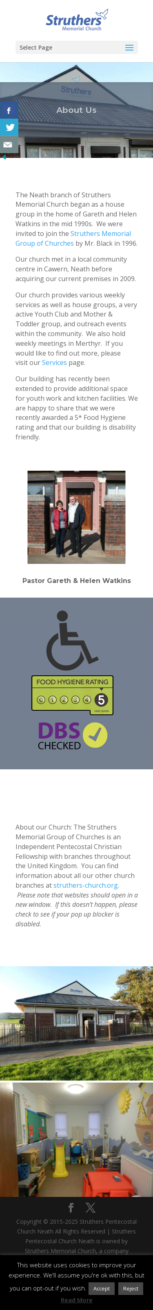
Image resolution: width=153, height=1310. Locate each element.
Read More (77, 1300)
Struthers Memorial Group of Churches (73, 238)
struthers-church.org (85, 885)
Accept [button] (101, 1288)
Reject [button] (130, 1288)
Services (54, 362)
